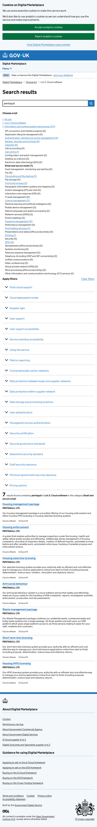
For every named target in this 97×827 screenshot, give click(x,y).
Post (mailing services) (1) (17, 228)
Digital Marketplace (14, 63)
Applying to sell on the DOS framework (21, 767)
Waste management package (19, 609)
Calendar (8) (11, 144)
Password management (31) (18, 221)
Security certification (22, 433)
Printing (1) (10, 235)
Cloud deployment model (24, 297)
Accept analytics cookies (49, 27)
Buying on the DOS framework (17, 777)
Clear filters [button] (88, 278)
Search (91, 103)
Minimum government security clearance (33, 475)
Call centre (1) (12, 151)
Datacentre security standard (26, 454)
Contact (6, 719)
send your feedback (63, 75)
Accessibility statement (13, 799)
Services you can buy (13, 724)
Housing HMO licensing (16, 663)
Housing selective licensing (19, 558)
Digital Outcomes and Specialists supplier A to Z (26, 744)
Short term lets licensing (17, 637)
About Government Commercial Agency (22, 729)
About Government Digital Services (20, 734)
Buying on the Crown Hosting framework (22, 782)
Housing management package (20, 504)
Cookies (31, 795)
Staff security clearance (23, 464)
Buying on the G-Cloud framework (19, 772)
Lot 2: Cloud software (15, 122)
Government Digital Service (28, 805)
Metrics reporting (20, 360)
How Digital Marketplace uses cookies (48, 44)
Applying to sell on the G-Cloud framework (23, 762)
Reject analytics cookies (48, 36)
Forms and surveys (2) (16, 183)
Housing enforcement (15, 527)
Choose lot (31, 82)
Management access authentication (30, 422)
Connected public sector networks (29, 370)
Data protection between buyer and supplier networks (40, 381)
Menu (5, 68)
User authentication (21, 412)
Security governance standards (27, 443)
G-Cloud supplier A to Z (14, 739)
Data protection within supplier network (32, 391)
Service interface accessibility (26, 339)
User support (17, 318)
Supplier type (17, 308)
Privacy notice (45, 795)
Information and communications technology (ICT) (29, 126)
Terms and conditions (13, 795)
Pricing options (18, 485)
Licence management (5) (17, 200)
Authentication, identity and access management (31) (31, 137)
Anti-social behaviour (15, 583)
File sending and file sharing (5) (20, 176)
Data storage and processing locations (31, 402)
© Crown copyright (85, 819)
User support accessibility (24, 329)
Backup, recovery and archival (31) (22, 141)
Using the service (19, 349)
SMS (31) (9, 242)
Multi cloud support (21, 287)
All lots (8, 119)
